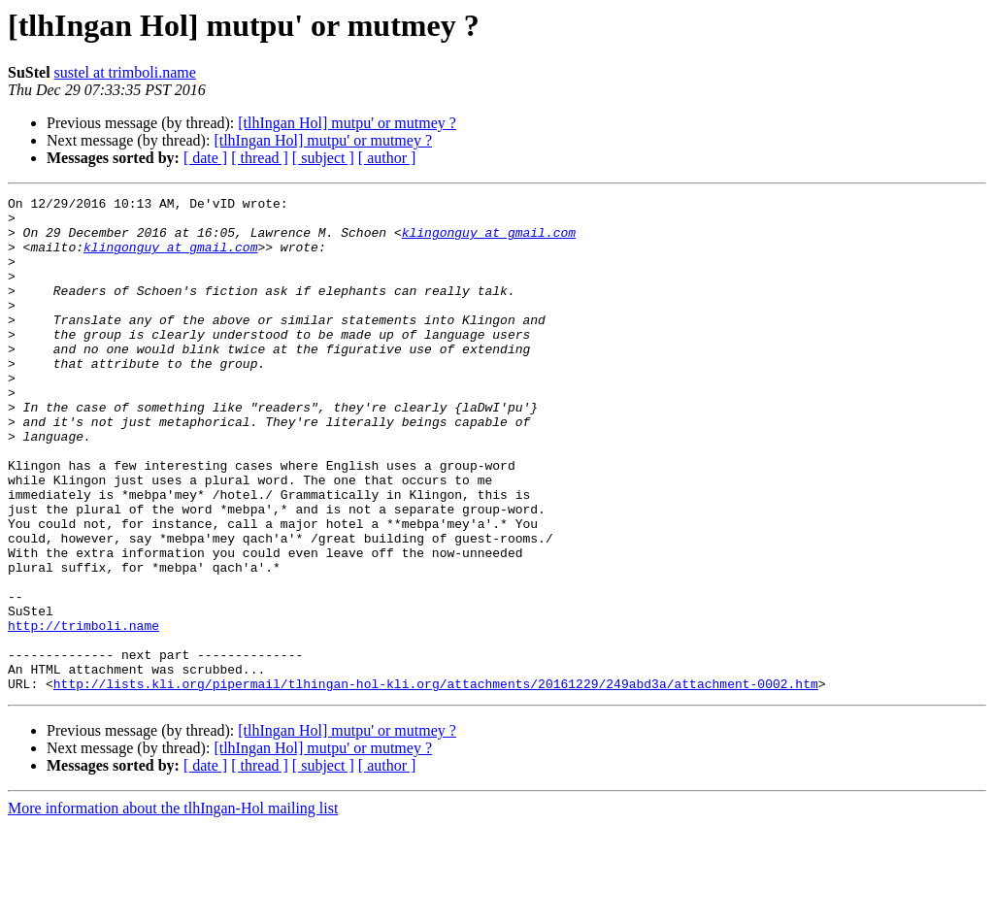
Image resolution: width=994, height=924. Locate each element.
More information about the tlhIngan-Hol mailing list (173, 907)
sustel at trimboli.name (125, 72)
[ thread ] (259, 157)
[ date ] (205, 157)
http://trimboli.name (83, 712)
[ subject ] (323, 157)
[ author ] (387, 157)
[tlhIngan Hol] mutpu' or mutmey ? (347, 123)
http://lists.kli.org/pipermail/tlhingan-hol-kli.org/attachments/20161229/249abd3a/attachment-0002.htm (435, 782)
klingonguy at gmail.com (489, 240)
